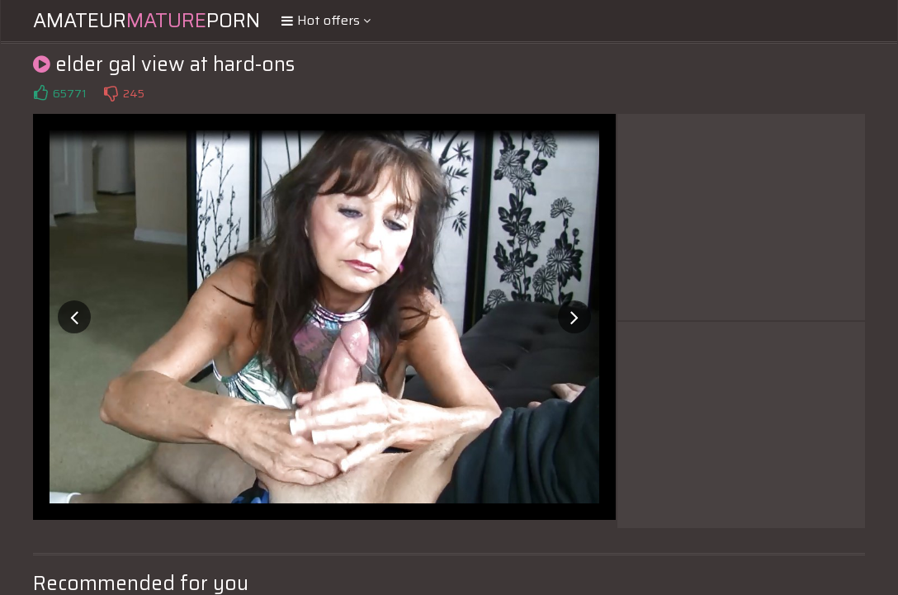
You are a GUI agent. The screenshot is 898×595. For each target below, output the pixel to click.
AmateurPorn (146, 20)
